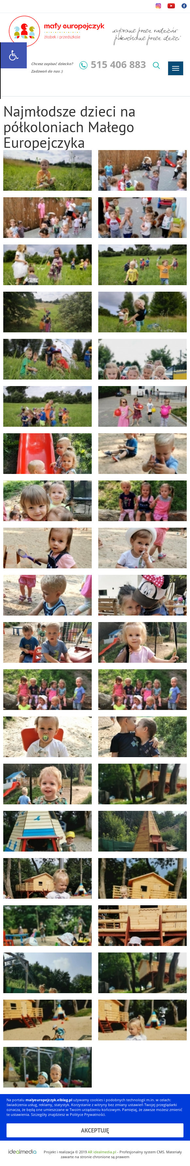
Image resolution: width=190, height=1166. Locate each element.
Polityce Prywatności (87, 1114)
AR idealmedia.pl (102, 1152)
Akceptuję (95, 1130)
